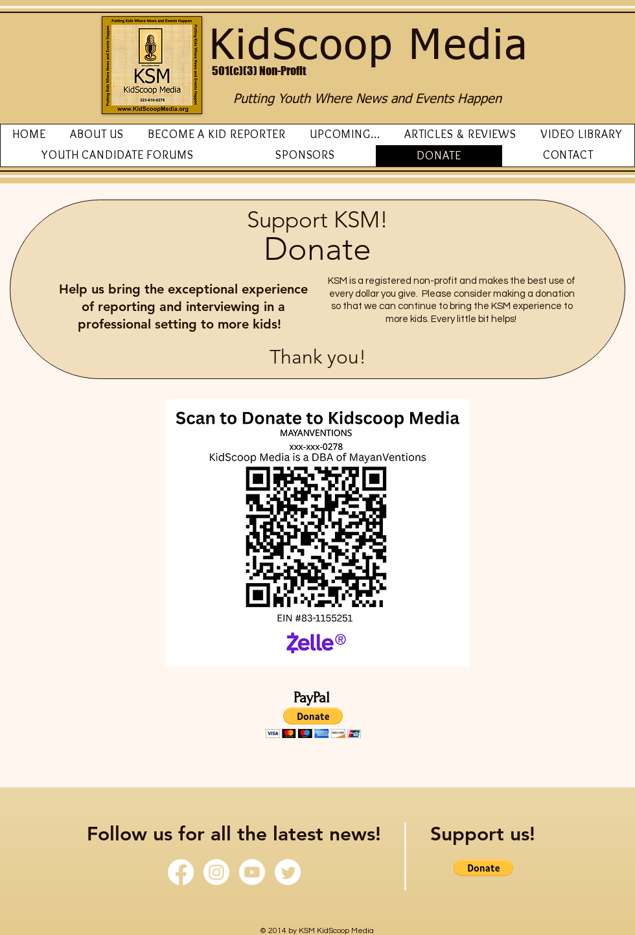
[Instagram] (216, 872)
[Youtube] (252, 872)
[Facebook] (181, 872)
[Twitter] (288, 872)
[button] (313, 723)
